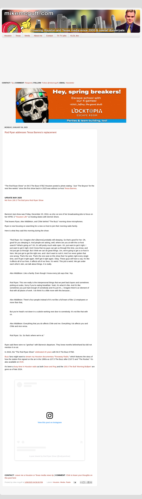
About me (38, 36)
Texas (18, 36)
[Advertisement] (71, 60)
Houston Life (21, 217)
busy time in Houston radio (25, 367)
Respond (28, 83)
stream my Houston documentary (40, 357)
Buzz (7, 357)
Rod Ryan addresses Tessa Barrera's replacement (30, 132)
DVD (21, 362)
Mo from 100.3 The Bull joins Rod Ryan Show (24, 200)
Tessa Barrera (70, 188)
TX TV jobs (61, 36)
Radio (68, 482)
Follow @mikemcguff (50, 83)
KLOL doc (74, 36)
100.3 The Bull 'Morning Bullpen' (77, 367)
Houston (8, 36)
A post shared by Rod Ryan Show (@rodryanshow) (49, 456)
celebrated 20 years (43, 352)
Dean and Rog (50, 367)
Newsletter (70, 83)
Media (27, 36)
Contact (49, 36)
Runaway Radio (62, 357)
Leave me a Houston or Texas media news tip (34, 475)
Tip (12, 83)
